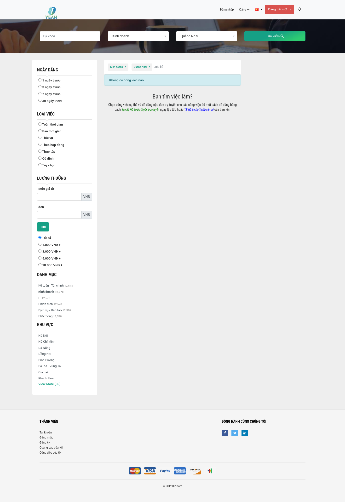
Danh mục (47, 274)
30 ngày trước (50, 101)
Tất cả (44, 238)
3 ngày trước (49, 87)
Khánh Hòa (46, 378)
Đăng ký (45, 442)
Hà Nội (43, 335)
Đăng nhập (46, 437)
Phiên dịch (50, 304)
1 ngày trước (49, 80)
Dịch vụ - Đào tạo (54, 310)
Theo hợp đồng (51, 145)
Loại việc (46, 113)
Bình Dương (46, 360)
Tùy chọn (46, 165)
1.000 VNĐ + (49, 245)
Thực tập (46, 151)
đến (41, 207)
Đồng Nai (44, 354)
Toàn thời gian (50, 124)
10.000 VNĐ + (50, 265)
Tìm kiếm (275, 36)
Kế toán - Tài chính (55, 285)
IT (44, 298)
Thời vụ (45, 138)
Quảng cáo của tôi (51, 447)
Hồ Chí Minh (46, 341)
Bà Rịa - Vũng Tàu (50, 366)
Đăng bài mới (278, 9)
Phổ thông (50, 316)
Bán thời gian (49, 131)
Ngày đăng (47, 69)
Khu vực (45, 324)
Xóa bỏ (158, 67)
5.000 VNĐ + (49, 258)
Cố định (45, 158)
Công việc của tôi (50, 452)
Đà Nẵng (44, 348)
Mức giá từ (46, 188)
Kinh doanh (117, 67)
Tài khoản (46, 432)
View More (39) (49, 384)
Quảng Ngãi (141, 67)
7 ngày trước (49, 94)
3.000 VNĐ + (49, 251)
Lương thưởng (51, 178)
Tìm (43, 227)
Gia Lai (43, 372)
